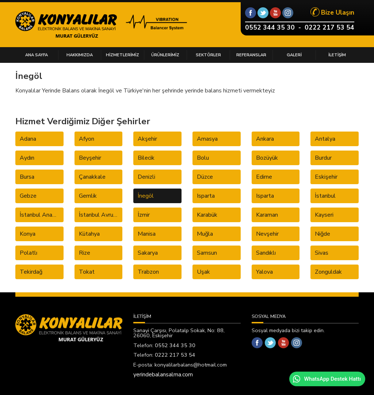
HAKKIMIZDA (79, 55)
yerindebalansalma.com (163, 375)
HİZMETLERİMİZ (122, 55)
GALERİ (294, 55)
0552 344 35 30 (270, 27)
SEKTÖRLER (208, 55)
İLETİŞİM (337, 55)
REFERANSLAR (251, 55)
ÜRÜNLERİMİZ (165, 55)
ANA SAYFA (36, 55)
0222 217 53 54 (329, 27)
